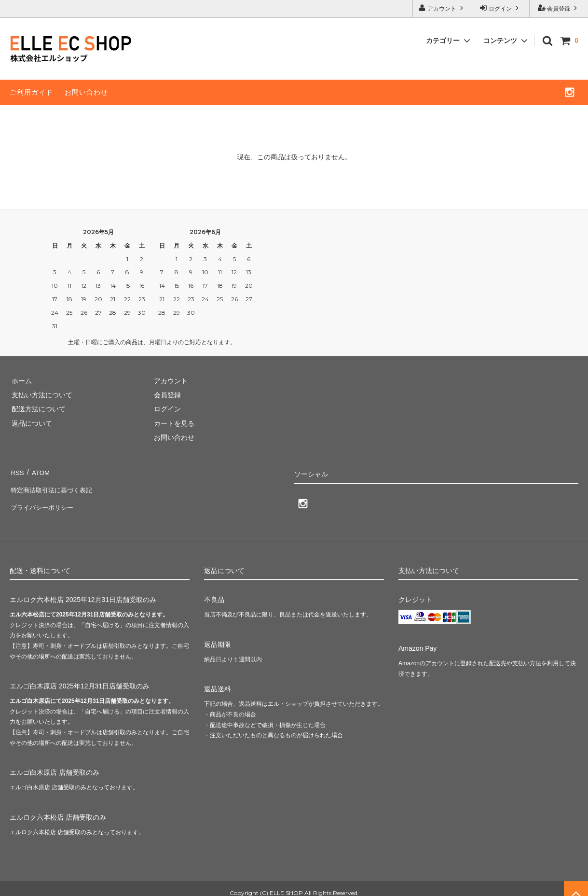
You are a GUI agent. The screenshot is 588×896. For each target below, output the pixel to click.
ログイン (500, 8)
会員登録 (559, 8)
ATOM (38, 471)
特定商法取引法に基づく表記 (53, 485)
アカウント (442, 8)
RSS (17, 471)
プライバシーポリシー (43, 499)
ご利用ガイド (31, 92)
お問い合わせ (86, 92)
